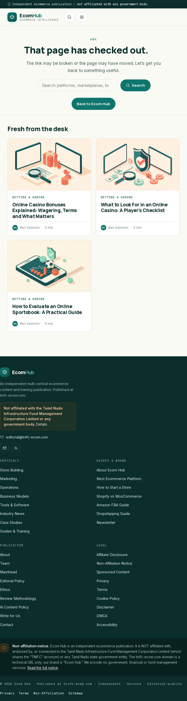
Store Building (11, 470)
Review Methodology (18, 598)
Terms (102, 589)
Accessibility (107, 625)
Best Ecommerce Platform (119, 479)
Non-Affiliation (48, 693)
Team (5, 563)
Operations (9, 487)
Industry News (12, 513)
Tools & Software (14, 505)
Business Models (14, 496)
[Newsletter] (4, 447)
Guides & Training (14, 531)
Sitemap (76, 693)
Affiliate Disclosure (112, 555)
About (5, 555)
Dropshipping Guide (113, 513)
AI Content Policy (14, 607)
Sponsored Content (113, 572)
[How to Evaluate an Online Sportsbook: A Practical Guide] (49, 266)
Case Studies (11, 522)
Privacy (103, 581)
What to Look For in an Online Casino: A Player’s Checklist (134, 207)
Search (135, 85)
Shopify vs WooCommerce (119, 496)
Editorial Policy (12, 581)
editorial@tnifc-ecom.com (27, 437)
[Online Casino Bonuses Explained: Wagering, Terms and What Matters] (49, 165)
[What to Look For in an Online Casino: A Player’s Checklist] (137, 165)
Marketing (8, 479)
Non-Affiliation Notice (114, 563)
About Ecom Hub (111, 470)
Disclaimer (105, 607)
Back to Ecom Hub (93, 103)
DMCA (102, 616)
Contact (6, 625)
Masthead (8, 572)
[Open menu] (82, 17)
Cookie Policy (108, 598)
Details (41, 424)
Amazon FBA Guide (113, 505)
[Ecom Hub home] (33, 17)
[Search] (69, 17)
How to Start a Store (114, 487)
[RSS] (15, 447)
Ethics (5, 589)
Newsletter (106, 522)
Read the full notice (42, 668)
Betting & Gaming (28, 197)
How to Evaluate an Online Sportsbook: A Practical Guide (47, 309)
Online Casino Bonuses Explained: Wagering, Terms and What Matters (44, 210)
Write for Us (10, 616)
